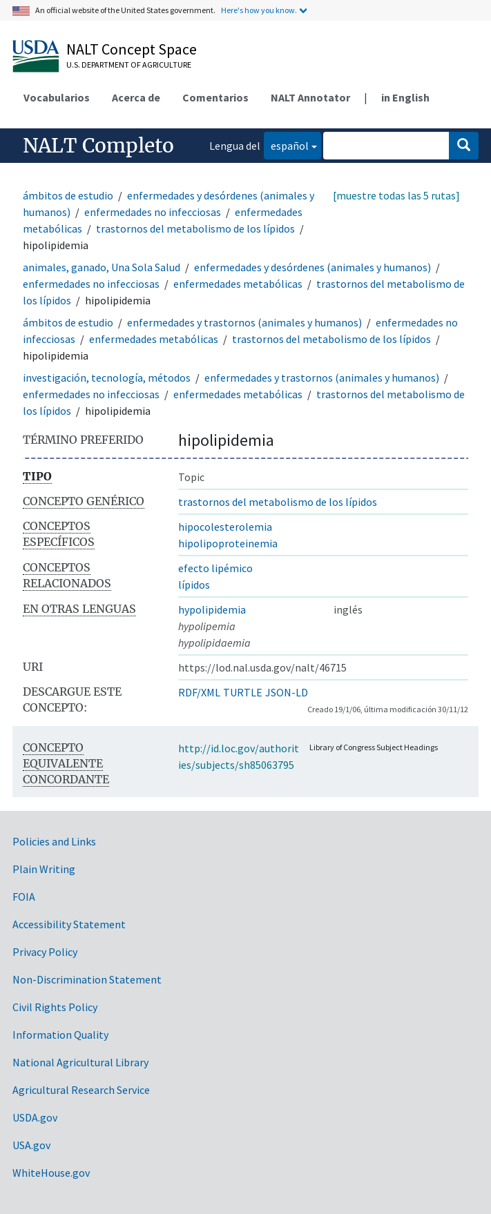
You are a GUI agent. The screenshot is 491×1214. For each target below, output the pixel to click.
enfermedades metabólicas (237, 284)
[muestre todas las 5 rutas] (396, 195)
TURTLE (242, 692)
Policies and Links (54, 841)
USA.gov (31, 1145)
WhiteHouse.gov (51, 1172)
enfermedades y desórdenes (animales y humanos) (312, 267)
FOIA (23, 896)
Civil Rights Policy (54, 1007)
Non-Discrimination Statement (87, 979)
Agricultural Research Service (81, 1090)
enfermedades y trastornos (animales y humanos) (245, 322)
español (286, 145)
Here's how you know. (259, 10)
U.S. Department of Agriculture (128, 64)
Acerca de (136, 97)
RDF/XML (199, 692)
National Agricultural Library (80, 1062)
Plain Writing (43, 869)
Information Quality (60, 1034)
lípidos (194, 584)
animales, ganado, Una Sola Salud (101, 267)
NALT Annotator (310, 97)
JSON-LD (286, 692)
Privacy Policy (44, 952)
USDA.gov (34, 1117)
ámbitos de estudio (68, 195)
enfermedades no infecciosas (152, 212)
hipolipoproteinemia (228, 543)
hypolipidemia (212, 609)
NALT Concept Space (131, 49)
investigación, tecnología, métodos (107, 377)
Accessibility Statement (69, 924)
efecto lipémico (215, 568)
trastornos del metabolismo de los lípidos (195, 228)
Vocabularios (56, 97)
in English (405, 97)
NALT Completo (98, 145)
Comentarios (215, 97)
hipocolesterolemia (225, 526)
